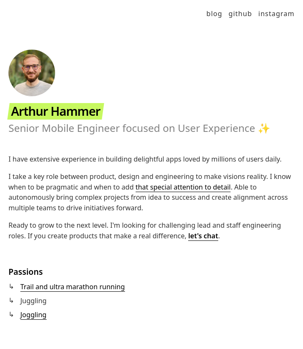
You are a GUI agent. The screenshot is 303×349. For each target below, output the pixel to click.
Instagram (277, 13)
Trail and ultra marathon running (72, 286)
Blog (214, 13)
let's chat (203, 235)
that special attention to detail (183, 187)
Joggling (33, 314)
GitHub (240, 13)
